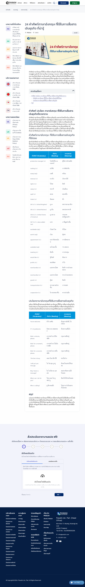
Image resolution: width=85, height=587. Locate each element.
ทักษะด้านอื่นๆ (22, 536)
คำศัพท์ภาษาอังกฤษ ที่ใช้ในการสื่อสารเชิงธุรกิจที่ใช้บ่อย (47, 98)
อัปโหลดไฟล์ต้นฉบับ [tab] (32, 461)
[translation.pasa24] (57, 541)
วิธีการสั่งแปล (34, 516)
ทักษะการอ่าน (21, 530)
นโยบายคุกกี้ (47, 553)
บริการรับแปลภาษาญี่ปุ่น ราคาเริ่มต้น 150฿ (17, 103)
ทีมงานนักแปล (34, 540)
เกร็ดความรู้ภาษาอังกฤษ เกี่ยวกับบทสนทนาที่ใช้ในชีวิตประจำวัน (17, 31)
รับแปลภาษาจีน (10, 543)
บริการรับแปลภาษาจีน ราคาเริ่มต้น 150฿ (17, 95)
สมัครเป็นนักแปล (35, 548)
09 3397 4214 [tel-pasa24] (62, 537)
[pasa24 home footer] (62, 513)
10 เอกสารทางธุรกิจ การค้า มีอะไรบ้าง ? (17, 42)
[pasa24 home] (11, 3)
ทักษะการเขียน (22, 527)
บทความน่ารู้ (24, 10)
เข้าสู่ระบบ (74, 3)
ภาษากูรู (20, 519)
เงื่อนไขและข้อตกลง (36, 551)
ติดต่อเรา (46, 521)
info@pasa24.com (63, 534)
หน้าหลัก (8, 10)
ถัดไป (59, 494)
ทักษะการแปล (21, 521)
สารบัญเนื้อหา (36, 91)
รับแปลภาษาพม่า (10, 551)
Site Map (46, 527)
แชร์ (75, 33)
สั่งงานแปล (63, 3)
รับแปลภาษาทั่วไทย (11, 565)
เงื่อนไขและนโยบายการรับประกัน (17, 149)
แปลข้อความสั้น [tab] (53, 461)
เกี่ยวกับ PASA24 (48, 519)
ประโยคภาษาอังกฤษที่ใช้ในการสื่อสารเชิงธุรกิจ (45, 100)
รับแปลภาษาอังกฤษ (11, 519)
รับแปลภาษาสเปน (10, 527)
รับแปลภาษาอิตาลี (10, 562)
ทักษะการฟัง (21, 524)
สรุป (32, 103)
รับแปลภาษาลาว (10, 554)
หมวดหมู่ (15, 10)
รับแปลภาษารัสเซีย (11, 535)
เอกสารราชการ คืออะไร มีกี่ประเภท (17, 50)
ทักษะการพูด (21, 533)
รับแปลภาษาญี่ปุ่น (10, 541)
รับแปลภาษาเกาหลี (11, 538)
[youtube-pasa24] (60, 541)
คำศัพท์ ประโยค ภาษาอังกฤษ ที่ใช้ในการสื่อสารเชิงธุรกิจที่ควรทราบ (48, 96)
